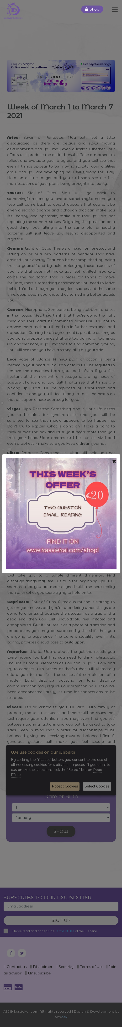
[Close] (114, 461)
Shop (94, 9)
